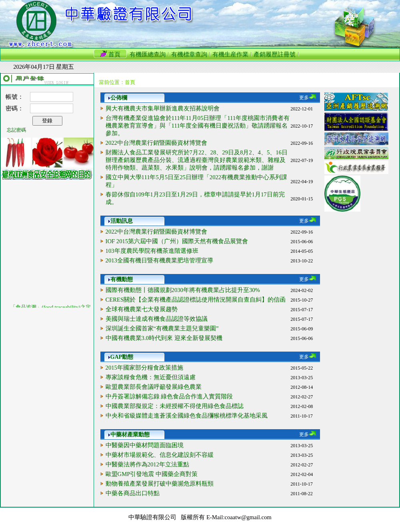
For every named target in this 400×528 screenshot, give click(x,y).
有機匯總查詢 (148, 54)
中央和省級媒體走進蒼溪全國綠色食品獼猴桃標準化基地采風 (187, 415)
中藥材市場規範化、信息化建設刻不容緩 (160, 455)
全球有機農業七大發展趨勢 (142, 309)
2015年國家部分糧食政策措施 (144, 367)
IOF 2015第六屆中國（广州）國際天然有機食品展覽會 (177, 241)
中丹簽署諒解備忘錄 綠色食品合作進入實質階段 (169, 396)
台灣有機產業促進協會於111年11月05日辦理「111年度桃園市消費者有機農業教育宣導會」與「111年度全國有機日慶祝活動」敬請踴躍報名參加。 (198, 125)
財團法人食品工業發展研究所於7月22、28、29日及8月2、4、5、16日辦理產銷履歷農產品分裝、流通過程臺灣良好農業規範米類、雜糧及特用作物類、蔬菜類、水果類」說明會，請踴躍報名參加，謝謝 (197, 160)
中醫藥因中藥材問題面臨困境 (145, 445)
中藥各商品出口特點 (133, 493)
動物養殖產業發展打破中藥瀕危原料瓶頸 (160, 483)
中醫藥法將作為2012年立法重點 (147, 464)
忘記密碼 (16, 130)
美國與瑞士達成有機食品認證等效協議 (157, 319)
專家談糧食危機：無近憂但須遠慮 (151, 377)
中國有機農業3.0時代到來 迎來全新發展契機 (164, 338)
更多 (307, 97)
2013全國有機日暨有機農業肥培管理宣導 (159, 260)
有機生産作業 (230, 54)
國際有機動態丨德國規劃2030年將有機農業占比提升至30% (183, 290)
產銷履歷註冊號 (275, 54)
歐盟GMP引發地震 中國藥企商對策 (152, 474)
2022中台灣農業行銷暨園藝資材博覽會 (156, 143)
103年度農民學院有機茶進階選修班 (152, 251)
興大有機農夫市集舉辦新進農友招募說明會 (163, 108)
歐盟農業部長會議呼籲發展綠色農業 (154, 387)
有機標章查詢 (189, 54)
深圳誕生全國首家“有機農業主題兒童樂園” (162, 328)
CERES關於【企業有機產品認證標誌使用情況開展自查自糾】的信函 (196, 299)
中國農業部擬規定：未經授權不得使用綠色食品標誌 (175, 406)
